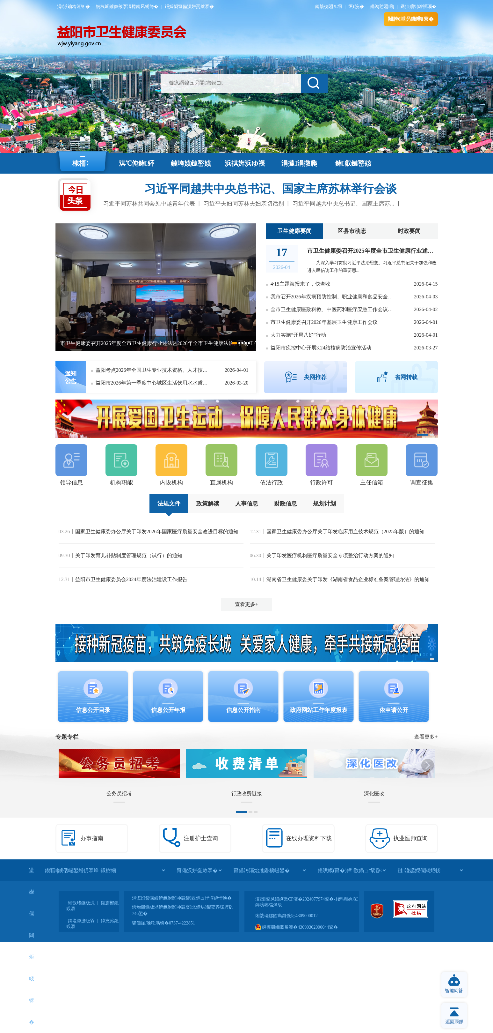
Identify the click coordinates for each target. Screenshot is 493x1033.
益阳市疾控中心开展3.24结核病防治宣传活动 (321, 347)
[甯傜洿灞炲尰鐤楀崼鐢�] (269, 870)
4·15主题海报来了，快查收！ (303, 284)
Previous (63, 291)
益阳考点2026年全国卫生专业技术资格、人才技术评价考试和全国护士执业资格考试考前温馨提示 (153, 370)
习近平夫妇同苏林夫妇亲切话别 (244, 203)
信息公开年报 (168, 710)
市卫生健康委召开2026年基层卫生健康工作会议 (324, 322)
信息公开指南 (243, 710)
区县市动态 (351, 231)
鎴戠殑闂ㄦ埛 (328, 6)
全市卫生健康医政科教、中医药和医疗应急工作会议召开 (333, 309)
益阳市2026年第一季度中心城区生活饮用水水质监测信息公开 (153, 383)
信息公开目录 (93, 710)
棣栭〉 (82, 163)
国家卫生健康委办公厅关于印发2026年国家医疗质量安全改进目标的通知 (156, 531)
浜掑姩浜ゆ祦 (245, 163)
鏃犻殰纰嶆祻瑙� (418, 6)
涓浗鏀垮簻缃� (73, 6)
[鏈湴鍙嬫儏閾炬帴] (430, 870)
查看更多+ (246, 604)
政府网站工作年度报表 (318, 710)
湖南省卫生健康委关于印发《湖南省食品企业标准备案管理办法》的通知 (348, 579)
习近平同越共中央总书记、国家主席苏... (344, 203)
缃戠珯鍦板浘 (81, 903)
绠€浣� (356, 6)
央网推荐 (315, 377)
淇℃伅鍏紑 (136, 163)
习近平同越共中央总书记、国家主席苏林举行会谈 (270, 189)
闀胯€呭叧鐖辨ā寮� (411, 19)
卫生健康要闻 (294, 231)
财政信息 (285, 503)
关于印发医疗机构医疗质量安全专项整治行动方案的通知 (330, 555)
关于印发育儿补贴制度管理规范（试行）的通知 (128, 555)
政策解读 (207, 503)
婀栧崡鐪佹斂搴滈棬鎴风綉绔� (127, 6)
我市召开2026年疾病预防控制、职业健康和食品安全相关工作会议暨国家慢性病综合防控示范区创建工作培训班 (333, 296)
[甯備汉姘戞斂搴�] (199, 870)
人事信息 (246, 503)
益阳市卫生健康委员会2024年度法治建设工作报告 (131, 579)
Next (249, 291)
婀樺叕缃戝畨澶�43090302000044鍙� (296, 927)
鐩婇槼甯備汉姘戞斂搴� (189, 6)
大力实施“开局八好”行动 (298, 335)
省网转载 (406, 377)
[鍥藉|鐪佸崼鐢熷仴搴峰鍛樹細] (105, 870)
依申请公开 (394, 710)
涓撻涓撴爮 (299, 163)
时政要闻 (409, 231)
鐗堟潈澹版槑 (81, 920)
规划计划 (324, 503)
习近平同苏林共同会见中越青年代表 (149, 203)
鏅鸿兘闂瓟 (382, 6)
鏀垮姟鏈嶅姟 (191, 163)
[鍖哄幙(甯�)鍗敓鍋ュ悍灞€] (351, 870)
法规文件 (168, 503)
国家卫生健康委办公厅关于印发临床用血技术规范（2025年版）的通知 (345, 531)
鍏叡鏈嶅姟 (353, 163)
